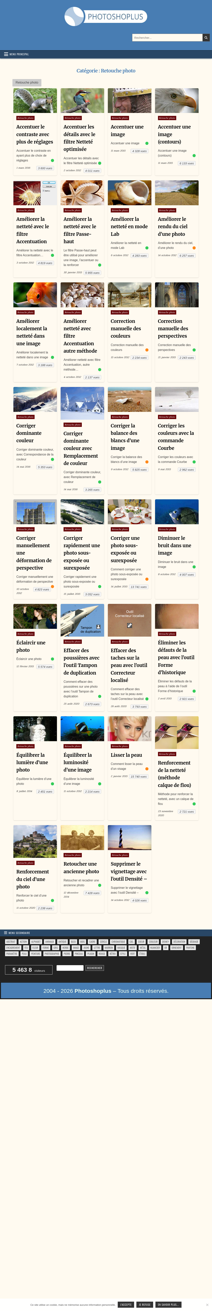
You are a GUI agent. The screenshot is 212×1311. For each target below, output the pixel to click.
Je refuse (145, 1305)
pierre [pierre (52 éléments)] (67, 954)
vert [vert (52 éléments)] (132, 954)
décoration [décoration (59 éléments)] (179, 942)
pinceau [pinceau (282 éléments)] (79, 954)
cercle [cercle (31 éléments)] (103, 942)
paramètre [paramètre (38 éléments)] (11, 954)
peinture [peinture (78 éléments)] (35, 954)
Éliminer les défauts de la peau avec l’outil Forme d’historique (176, 658)
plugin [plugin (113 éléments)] (90, 954)
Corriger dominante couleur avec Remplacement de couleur (81, 449)
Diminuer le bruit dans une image (174, 545)
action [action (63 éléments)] (23, 942)
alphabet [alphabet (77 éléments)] (36, 942)
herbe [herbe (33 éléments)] (65, 948)
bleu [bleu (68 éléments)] (73, 942)
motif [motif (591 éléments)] (132, 948)
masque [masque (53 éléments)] (121, 948)
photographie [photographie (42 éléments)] (52, 954)
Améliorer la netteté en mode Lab (129, 226)
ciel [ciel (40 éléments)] (131, 942)
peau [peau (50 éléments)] (24, 954)
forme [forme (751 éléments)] (46, 948)
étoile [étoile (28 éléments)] (142, 954)
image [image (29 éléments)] (76, 948)
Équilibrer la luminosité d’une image (78, 763)
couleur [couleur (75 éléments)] (153, 942)
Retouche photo (25, 118)
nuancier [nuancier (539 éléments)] (155, 948)
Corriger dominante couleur (28, 433)
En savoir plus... (168, 1305)
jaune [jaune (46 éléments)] (86, 948)
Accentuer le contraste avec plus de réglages (34, 134)
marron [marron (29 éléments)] (109, 948)
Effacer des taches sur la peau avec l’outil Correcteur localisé (129, 666)
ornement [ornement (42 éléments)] (177, 948)
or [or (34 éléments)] (165, 948)
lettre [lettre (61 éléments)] (97, 948)
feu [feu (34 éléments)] (26, 948)
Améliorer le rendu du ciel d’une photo (173, 226)
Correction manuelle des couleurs (126, 328)
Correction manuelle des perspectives (173, 328)
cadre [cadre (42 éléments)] (92, 942)
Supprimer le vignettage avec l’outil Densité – (129, 872)
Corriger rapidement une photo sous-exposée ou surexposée (82, 553)
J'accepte (126, 1305)
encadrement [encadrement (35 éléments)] (13, 948)
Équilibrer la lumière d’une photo (32, 763)
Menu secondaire (19, 933)
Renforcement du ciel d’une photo (32, 879)
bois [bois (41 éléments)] (82, 942)
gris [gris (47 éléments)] (55, 948)
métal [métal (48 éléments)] (143, 948)
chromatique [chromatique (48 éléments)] (118, 942)
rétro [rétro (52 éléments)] (113, 954)
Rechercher (94, 968)
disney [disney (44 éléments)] (165, 942)
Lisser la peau (126, 755)
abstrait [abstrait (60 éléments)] (10, 942)
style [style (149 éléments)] (123, 954)
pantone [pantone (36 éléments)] (190, 948)
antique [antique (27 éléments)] (62, 942)
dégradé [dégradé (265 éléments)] (194, 942)
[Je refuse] (207, 1305)
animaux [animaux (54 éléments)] (49, 942)
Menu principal (19, 54)
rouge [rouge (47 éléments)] (102, 954)
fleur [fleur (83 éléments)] (35, 948)
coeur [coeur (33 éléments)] (141, 942)
